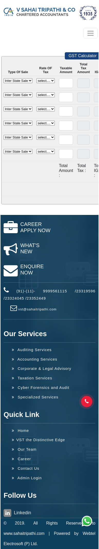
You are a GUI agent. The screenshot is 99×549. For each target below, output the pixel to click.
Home (20, 430)
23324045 (14, 298)
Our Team (24, 449)
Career (21, 459)
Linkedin (17, 513)
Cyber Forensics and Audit (40, 387)
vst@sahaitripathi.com (37, 309)
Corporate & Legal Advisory (41, 368)
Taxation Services (32, 378)
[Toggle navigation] (90, 33)
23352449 (36, 298)
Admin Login (27, 478)
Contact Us (25, 468)
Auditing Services (32, 349)
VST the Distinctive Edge (38, 440)
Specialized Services (35, 397)
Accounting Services (34, 359)
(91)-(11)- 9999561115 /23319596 (55, 291)
